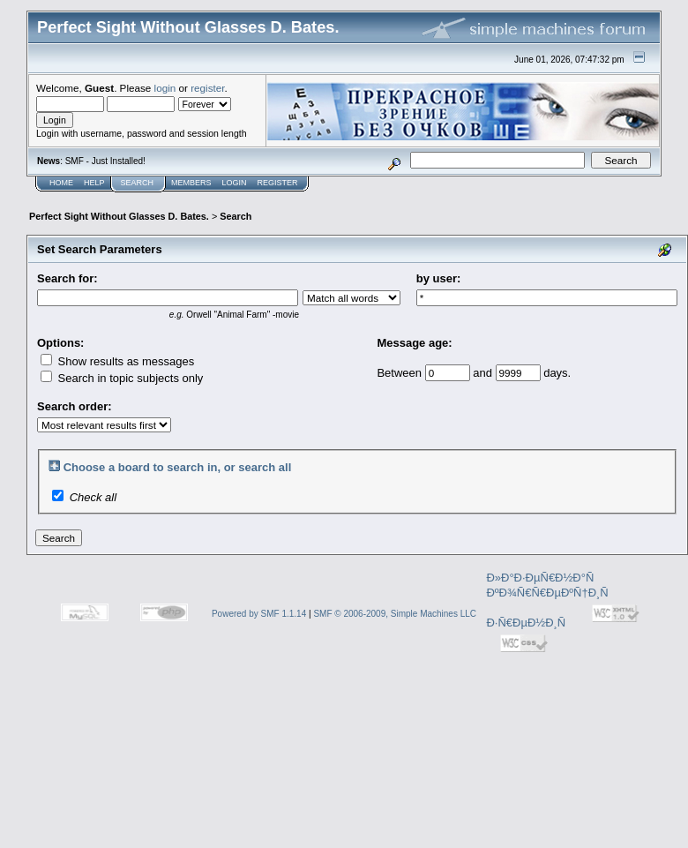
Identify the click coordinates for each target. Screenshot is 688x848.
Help (94, 182)
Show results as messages (117, 361)
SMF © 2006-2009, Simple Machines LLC (394, 614)
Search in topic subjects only (122, 378)
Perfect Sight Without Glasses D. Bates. (119, 216)
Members (191, 182)
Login (234, 182)
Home (61, 182)
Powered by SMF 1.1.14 (259, 614)
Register (278, 182)
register (207, 88)
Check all (93, 497)
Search (137, 182)
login (165, 88)
